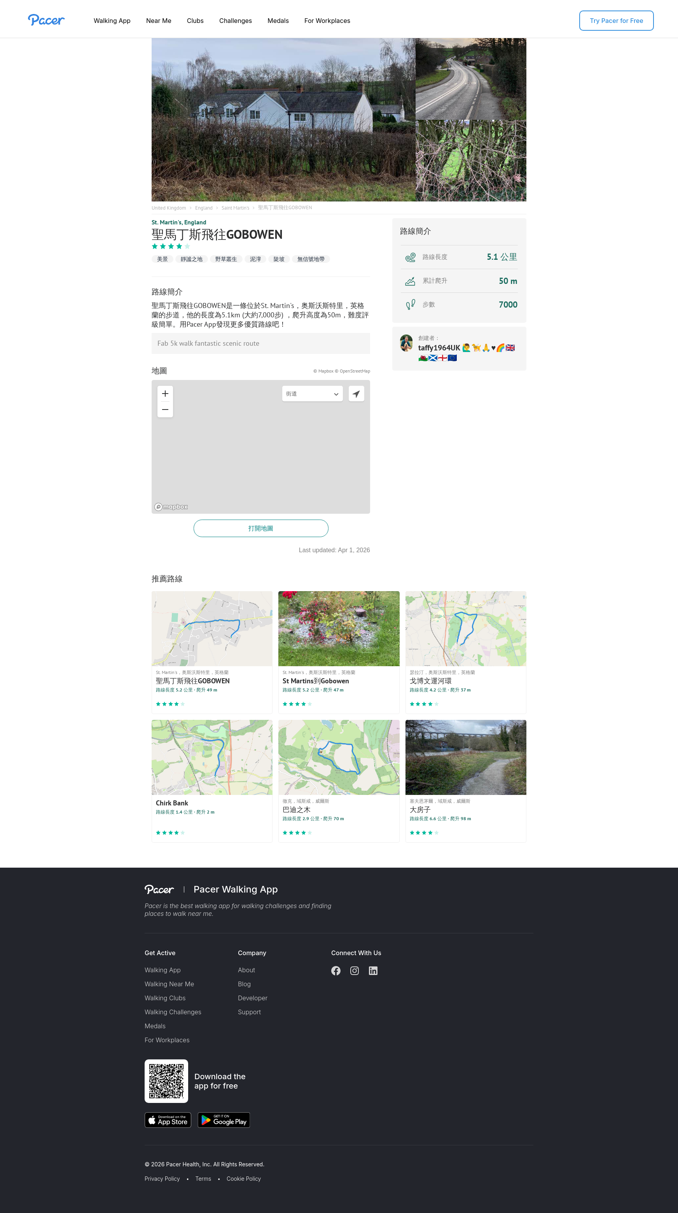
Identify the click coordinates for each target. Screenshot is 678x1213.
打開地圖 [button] (260, 528)
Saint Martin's (235, 208)
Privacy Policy (162, 1179)
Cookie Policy (244, 1179)
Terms (203, 1179)
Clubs (195, 21)
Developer (252, 998)
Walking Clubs (165, 998)
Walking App (112, 21)
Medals (278, 21)
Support (249, 1012)
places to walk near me (178, 913)
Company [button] (252, 953)
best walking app (206, 906)
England (204, 208)
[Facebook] (336, 971)
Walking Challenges (173, 1012)
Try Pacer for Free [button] (616, 21)
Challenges (235, 21)
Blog (244, 984)
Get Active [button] (160, 953)
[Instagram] (354, 971)
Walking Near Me (169, 984)
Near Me (158, 21)
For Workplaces (327, 21)
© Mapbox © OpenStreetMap (341, 371)
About (246, 970)
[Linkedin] (373, 971)
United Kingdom (169, 208)
